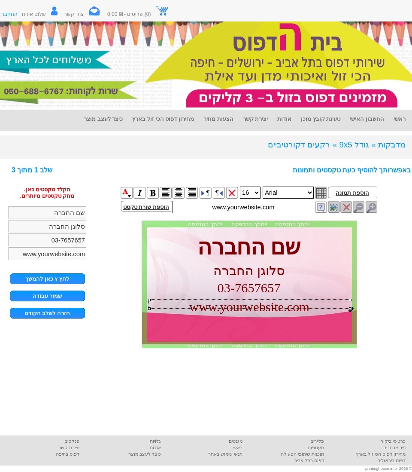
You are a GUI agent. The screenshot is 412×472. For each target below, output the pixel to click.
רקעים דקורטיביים (299, 144)
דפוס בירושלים (391, 460)
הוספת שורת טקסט (146, 207)
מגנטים (235, 441)
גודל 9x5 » (351, 144)
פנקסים (71, 441)
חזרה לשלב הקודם (47, 313)
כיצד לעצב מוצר (144, 454)
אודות (155, 447)
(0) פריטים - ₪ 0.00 (138, 14)
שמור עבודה (47, 296)
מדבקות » (388, 144)
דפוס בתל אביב (309, 460)
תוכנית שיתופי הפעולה (302, 454)
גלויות (155, 441)
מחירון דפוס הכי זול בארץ (381, 454)
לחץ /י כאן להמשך (47, 279)
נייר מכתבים (394, 447)
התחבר (9, 14)
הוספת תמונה (352, 193)
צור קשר (85, 14)
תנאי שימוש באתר (225, 454)
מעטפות (316, 447)
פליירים (317, 441)
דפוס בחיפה (67, 454)
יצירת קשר (68, 447)
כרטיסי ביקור (393, 441)
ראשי (237, 447)
